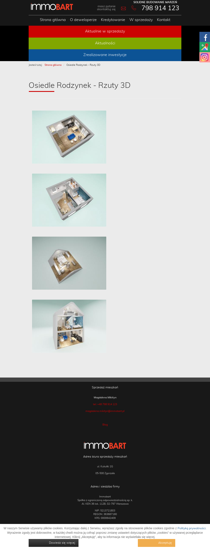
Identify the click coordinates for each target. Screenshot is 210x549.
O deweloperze (83, 20)
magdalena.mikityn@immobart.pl (105, 411)
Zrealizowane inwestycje (105, 55)
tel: (95, 404)
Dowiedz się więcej (62, 542)
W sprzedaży (141, 20)
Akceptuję (165, 542)
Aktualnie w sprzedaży (105, 31)
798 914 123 (160, 8)
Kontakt (163, 20)
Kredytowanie (113, 20)
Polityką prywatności (192, 528)
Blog (105, 424)
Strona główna (53, 20)
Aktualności (105, 43)
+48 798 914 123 (107, 404)
